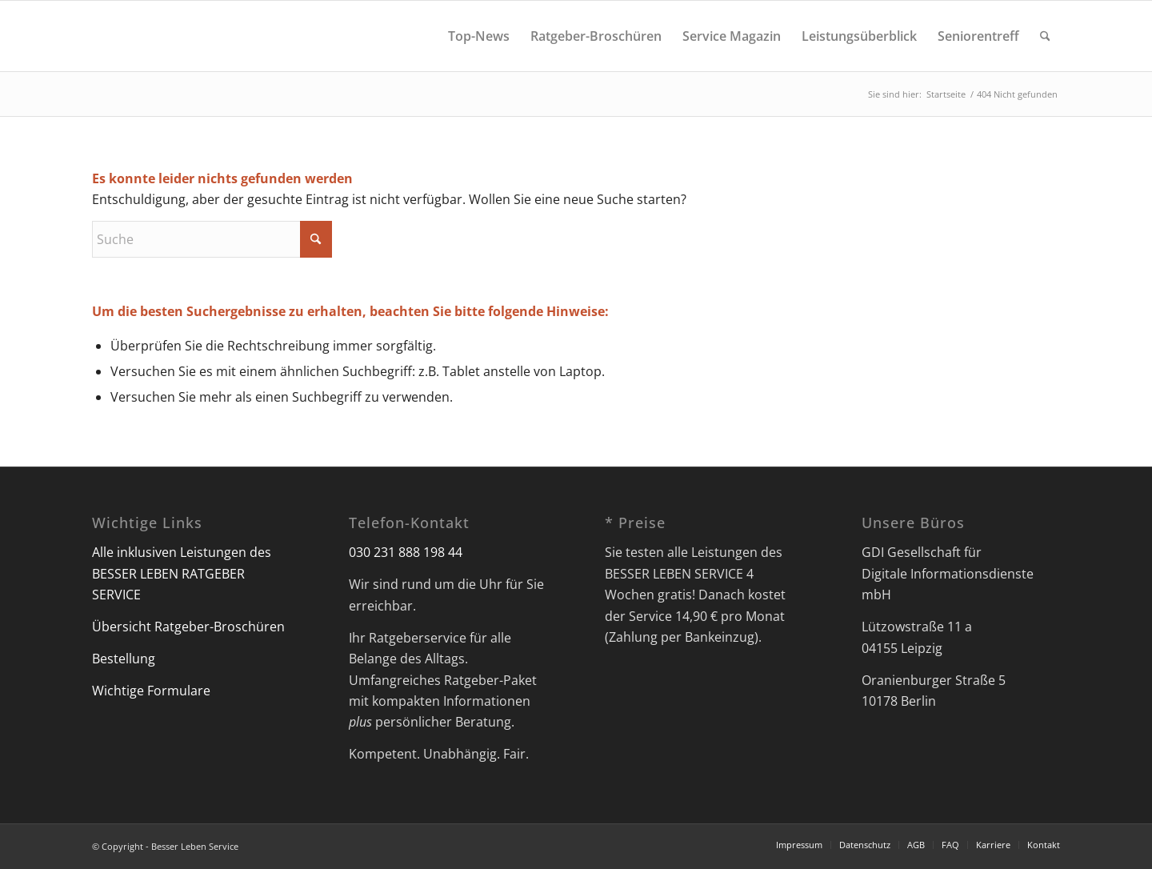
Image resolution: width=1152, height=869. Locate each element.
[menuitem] (479, 36)
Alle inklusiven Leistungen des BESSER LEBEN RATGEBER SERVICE (181, 573)
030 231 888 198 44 (405, 552)
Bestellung (123, 658)
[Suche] (1045, 36)
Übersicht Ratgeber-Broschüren (188, 626)
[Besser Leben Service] (93, 36)
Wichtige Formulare (151, 690)
